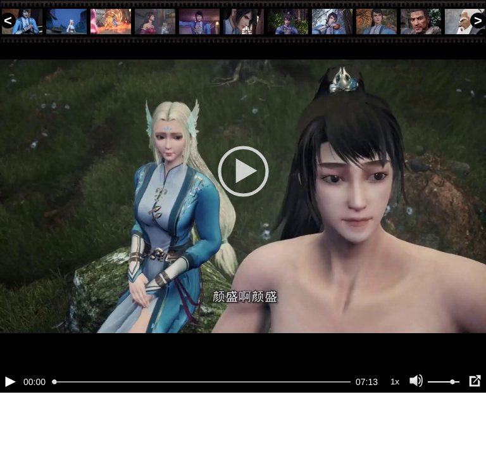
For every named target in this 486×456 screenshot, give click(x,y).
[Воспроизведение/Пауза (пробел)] (10, 424)
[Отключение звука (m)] (416, 424)
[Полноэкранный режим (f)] (474, 424)
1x (394, 424)
